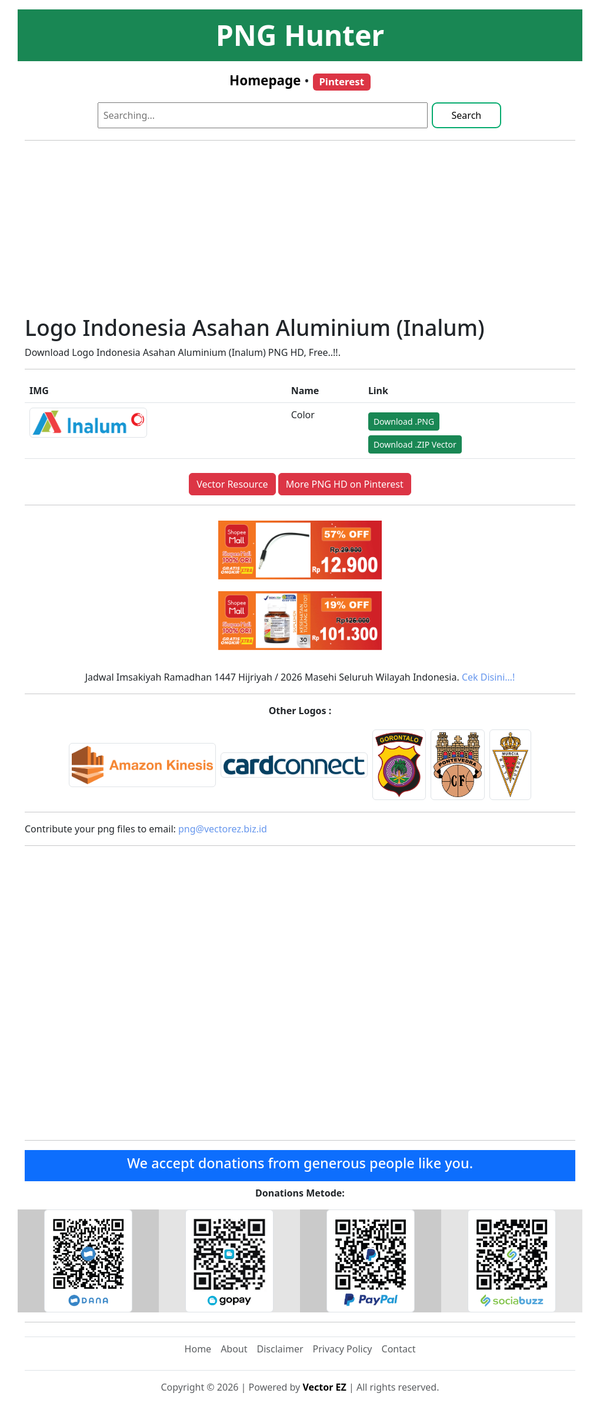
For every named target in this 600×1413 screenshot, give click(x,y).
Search (467, 115)
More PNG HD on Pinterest (345, 484)
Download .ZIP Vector (415, 444)
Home (198, 1348)
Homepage (265, 80)
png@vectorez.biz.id (222, 828)
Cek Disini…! (488, 677)
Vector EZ (324, 1387)
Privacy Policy (342, 1348)
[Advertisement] (300, 232)
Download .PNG (404, 421)
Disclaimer (280, 1348)
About (234, 1348)
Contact (399, 1348)
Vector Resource (232, 484)
